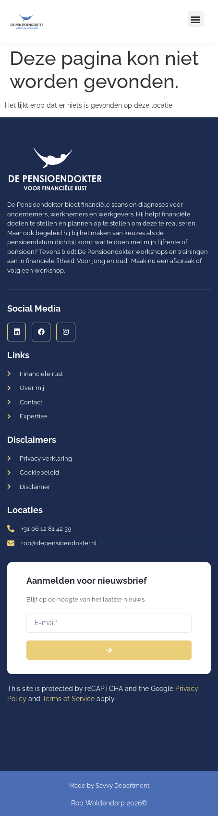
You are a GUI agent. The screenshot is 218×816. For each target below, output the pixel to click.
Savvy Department (122, 785)
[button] (196, 19)
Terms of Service (68, 699)
